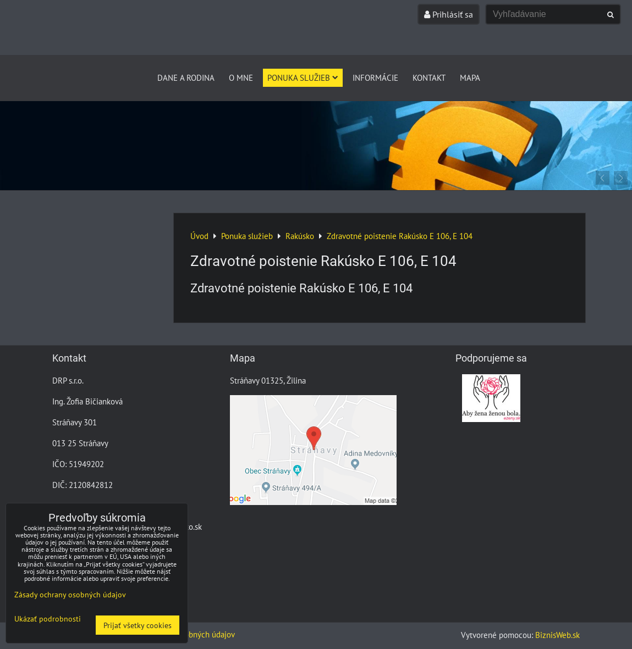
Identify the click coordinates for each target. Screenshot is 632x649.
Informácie (375, 77)
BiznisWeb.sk (557, 634)
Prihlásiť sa (448, 14)
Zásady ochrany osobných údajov (70, 594)
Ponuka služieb (302, 77)
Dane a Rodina (186, 77)
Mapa (470, 77)
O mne (241, 77)
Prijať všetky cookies (137, 625)
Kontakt (429, 77)
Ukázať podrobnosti (47, 618)
